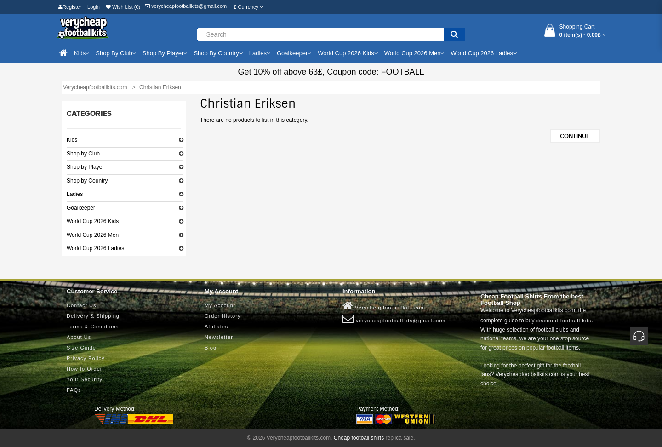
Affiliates (216, 326)
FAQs (74, 390)
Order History (222, 316)
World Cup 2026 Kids (93, 221)
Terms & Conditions (93, 326)
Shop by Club (83, 153)
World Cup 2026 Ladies (95, 248)
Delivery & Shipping (93, 316)
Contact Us (81, 305)
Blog (211, 347)
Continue (575, 136)
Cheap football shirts (359, 438)
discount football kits (564, 320)
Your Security (85, 379)
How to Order (84, 369)
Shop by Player (85, 167)
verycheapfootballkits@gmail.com (186, 6)
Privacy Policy (85, 358)
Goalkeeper (81, 208)
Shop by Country (87, 181)
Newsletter (219, 337)
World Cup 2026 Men (93, 235)
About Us (79, 337)
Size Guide (81, 347)
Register (69, 7)
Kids (72, 140)
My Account (220, 305)
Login (93, 7)
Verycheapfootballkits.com (383, 305)
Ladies (75, 194)
